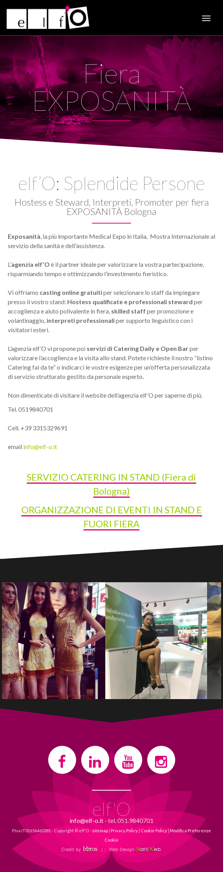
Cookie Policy (154, 830)
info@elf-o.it (40, 446)
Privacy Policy (124, 830)
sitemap (100, 830)
